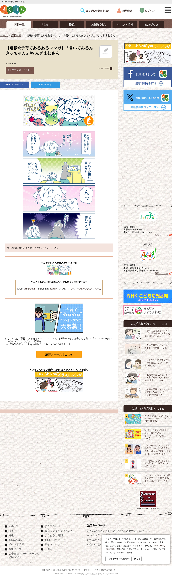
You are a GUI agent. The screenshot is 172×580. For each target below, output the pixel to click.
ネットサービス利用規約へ (118, 559)
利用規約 (46, 570)
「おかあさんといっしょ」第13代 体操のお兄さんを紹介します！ (157, 463)
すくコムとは (52, 526)
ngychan (54, 288)
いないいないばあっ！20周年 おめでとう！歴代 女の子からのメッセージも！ (157, 478)
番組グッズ (15, 549)
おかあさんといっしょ (100, 539)
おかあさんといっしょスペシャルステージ (111, 530)
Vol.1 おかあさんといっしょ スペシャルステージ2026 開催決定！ (157, 418)
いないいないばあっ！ (100, 544)
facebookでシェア (14, 84)
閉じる (137, 559)
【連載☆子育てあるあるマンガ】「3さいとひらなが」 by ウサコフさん (157, 392)
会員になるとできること (59, 530)
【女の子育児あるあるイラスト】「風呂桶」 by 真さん (157, 348)
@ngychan (29, 288)
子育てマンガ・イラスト (19, 70)
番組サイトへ (161, 235)
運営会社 (87, 570)
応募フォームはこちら (59, 354)
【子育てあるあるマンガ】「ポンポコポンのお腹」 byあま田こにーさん (157, 333)
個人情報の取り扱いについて (67, 570)
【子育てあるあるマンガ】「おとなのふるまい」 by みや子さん (157, 363)
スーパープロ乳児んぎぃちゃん (85, 288)
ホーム (4, 35)
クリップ (105, 51)
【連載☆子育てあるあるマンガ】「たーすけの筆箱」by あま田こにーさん (157, 377)
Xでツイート (45, 84)
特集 (11, 530)
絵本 (141, 530)
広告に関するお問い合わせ (107, 570)
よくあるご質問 (54, 535)
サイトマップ (52, 544)
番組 (11, 535)
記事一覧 (16, 35)
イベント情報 (16, 544)
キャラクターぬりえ (98, 535)
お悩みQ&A (15, 539)
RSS (47, 549)
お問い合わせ (52, 539)
